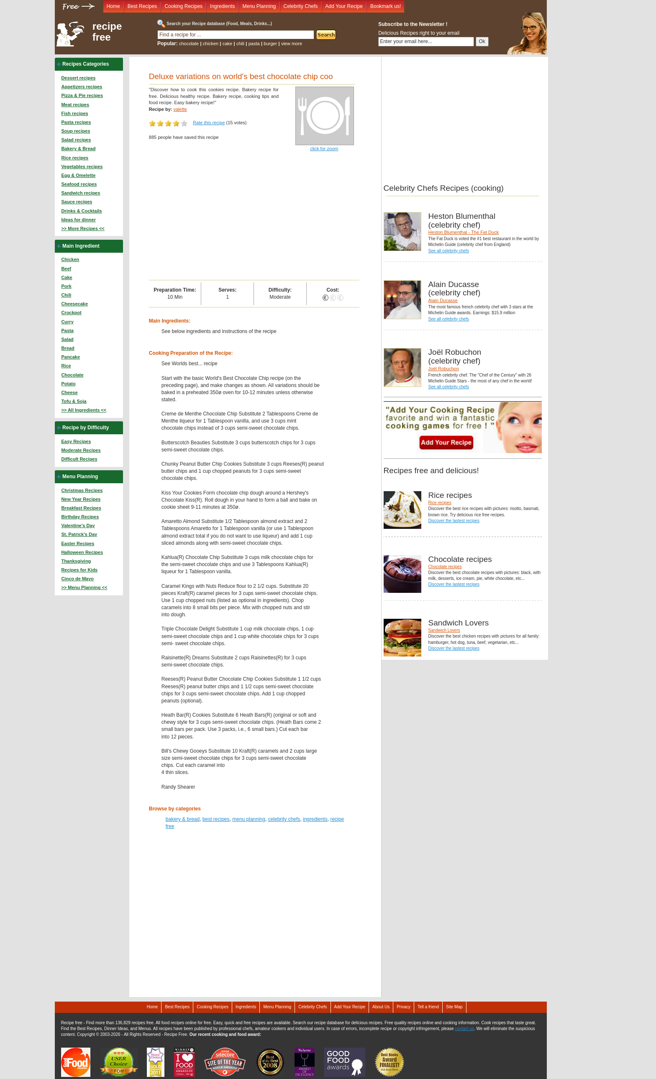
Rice (66, 365)
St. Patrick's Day (79, 534)
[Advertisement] (254, 217)
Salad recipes (76, 139)
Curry (67, 321)
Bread (67, 348)
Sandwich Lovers (444, 630)
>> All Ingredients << (83, 410)
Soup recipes (75, 130)
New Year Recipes (80, 499)
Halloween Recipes (82, 552)
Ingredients (222, 6)
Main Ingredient (81, 246)
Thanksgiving (76, 561)
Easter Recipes (77, 543)
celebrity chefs (284, 819)
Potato (68, 383)
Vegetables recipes (81, 166)
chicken (210, 43)
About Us (381, 1007)
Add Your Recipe (344, 6)
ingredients (315, 819)
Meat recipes (75, 104)
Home (113, 6)
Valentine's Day (78, 525)
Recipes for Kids (79, 569)
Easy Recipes (76, 441)
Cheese (69, 392)
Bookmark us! (385, 6)
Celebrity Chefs (301, 6)
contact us (464, 1028)
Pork (66, 286)
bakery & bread (183, 819)
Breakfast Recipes (81, 507)
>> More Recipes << (82, 228)
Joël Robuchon (443, 368)
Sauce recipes (76, 201)
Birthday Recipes (80, 516)
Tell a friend (428, 1007)
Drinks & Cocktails (81, 210)
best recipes (216, 819)
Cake (66, 277)
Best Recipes (142, 6)
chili (240, 43)
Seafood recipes (79, 184)
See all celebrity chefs (448, 251)
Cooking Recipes (183, 6)
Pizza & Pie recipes (82, 95)
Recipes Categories (85, 64)
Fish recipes (74, 113)
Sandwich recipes (80, 192)
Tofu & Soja (73, 401)
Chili (66, 294)
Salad (67, 339)
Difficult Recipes (79, 458)
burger (270, 43)
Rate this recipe (209, 122)
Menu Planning (259, 6)
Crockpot (71, 312)
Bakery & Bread (78, 148)
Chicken (70, 259)
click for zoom (324, 148)
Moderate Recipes (80, 450)
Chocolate (72, 374)
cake (227, 43)
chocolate (189, 43)
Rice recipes (74, 157)
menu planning (248, 819)
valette (180, 109)
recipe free (107, 32)
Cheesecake (74, 303)
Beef (66, 268)
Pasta (67, 330)
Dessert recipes (78, 77)
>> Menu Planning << (84, 587)
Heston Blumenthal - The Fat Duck (463, 232)
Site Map (454, 1007)
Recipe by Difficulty (85, 428)
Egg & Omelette (78, 175)
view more (291, 43)
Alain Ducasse (443, 300)
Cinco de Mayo (77, 578)
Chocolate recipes (445, 566)
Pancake (70, 356)
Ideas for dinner (78, 219)
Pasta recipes (76, 122)
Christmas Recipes (81, 490)
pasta (254, 43)
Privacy (403, 1007)
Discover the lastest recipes (453, 520)
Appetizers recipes (81, 86)
